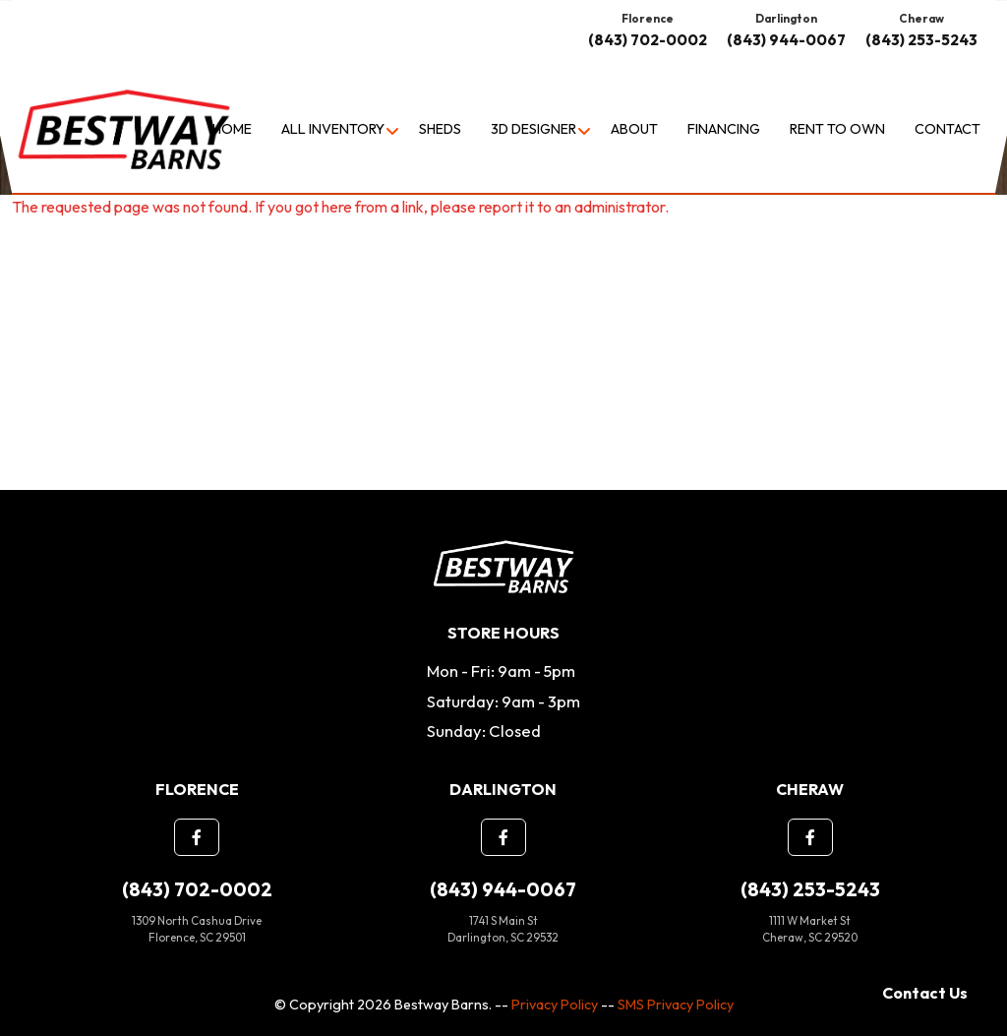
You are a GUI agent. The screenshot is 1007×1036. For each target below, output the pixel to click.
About (634, 129)
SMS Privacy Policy (676, 1004)
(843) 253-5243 (921, 39)
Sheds (440, 129)
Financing (723, 129)
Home (232, 129)
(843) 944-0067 (786, 39)
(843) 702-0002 (647, 39)
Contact (947, 129)
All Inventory (333, 129)
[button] (196, 837)
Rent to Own (837, 129)
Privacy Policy (554, 1004)
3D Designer (533, 129)
